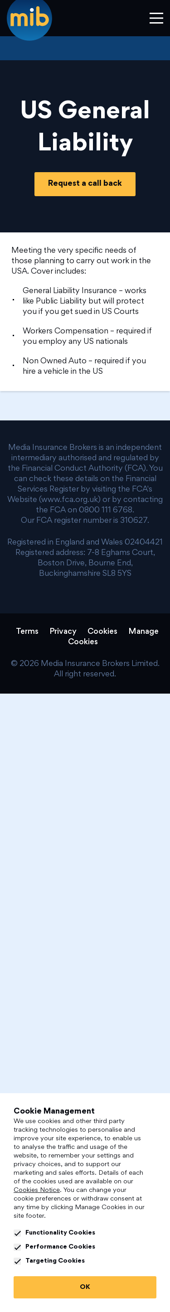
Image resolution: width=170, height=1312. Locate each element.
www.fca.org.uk (69, 500)
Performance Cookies (54, 1247)
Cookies (102, 632)
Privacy (63, 632)
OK (85, 1287)
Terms (27, 632)
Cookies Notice (37, 1190)
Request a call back (85, 184)
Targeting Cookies (49, 1261)
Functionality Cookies (54, 1233)
